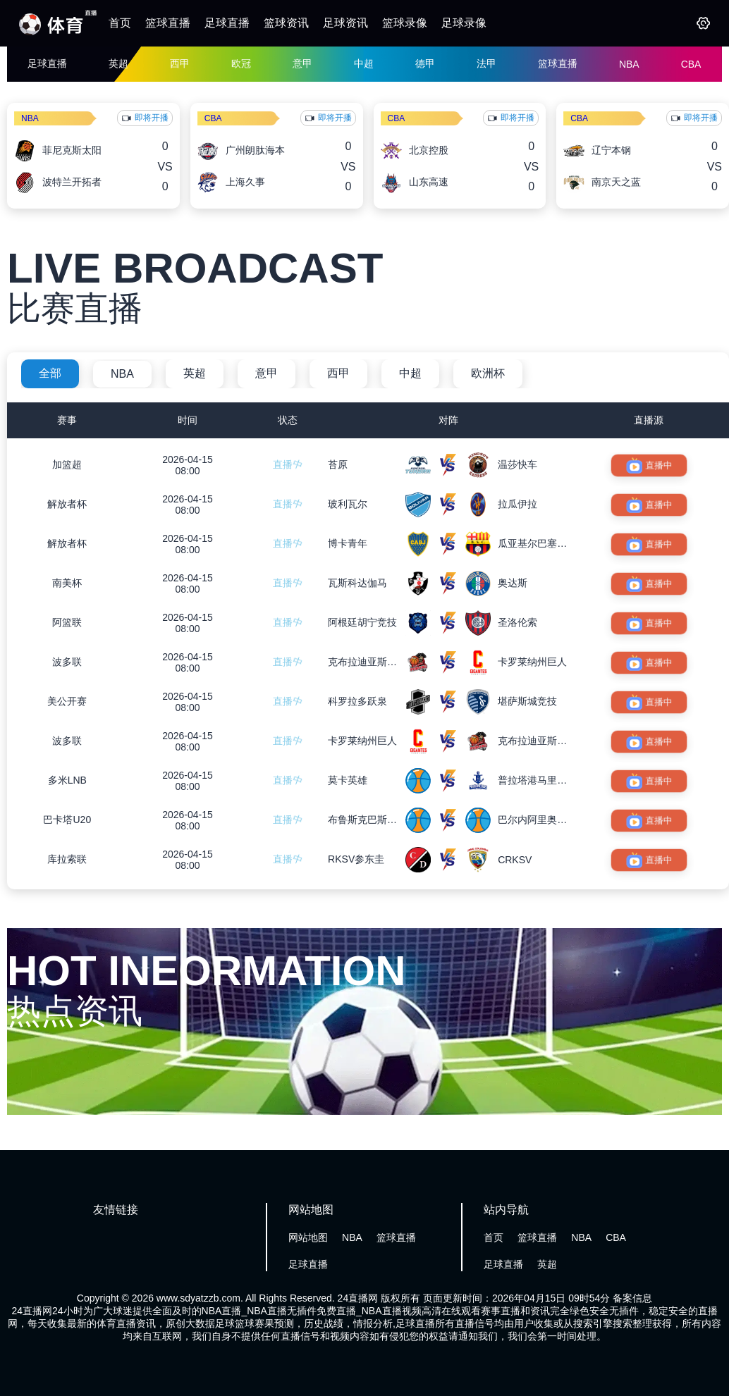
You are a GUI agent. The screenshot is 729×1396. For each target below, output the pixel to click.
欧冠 (241, 63)
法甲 (486, 63)
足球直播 (227, 23)
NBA (629, 64)
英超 (118, 63)
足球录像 (463, 23)
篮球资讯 (286, 23)
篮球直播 (167, 23)
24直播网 (358, 1298)
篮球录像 (404, 23)
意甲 (302, 63)
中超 (364, 63)
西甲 (180, 63)
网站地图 (308, 1237)
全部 (50, 373)
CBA (691, 64)
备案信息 (632, 1298)
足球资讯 (345, 23)
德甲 (425, 63)
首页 (120, 23)
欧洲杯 (488, 373)
